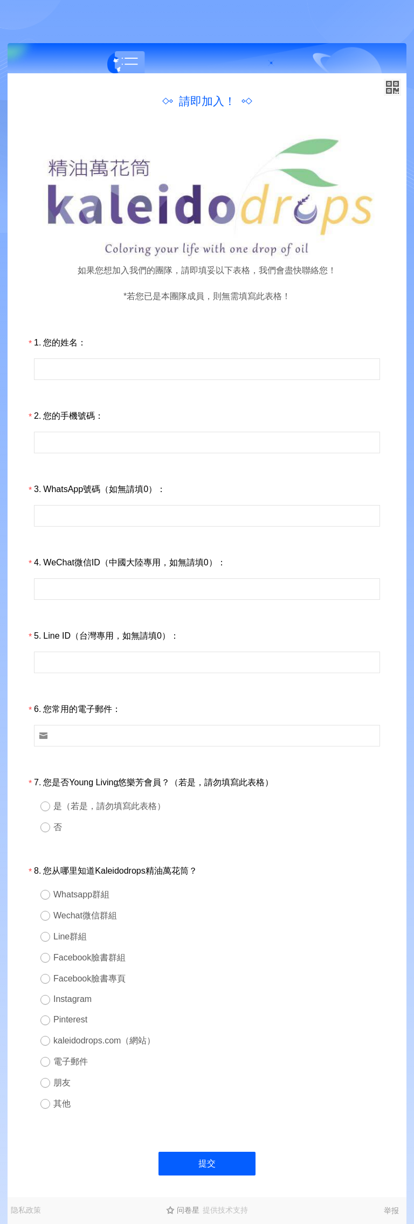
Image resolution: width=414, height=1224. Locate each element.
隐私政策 (26, 1210)
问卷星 (188, 1210)
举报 (391, 1210)
